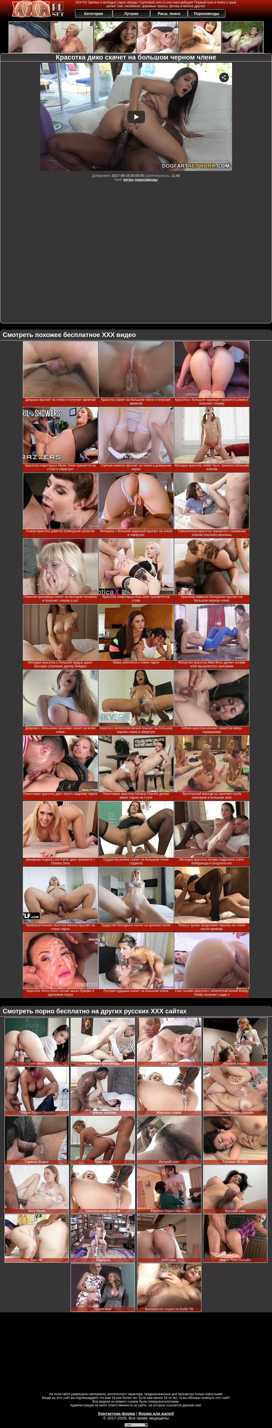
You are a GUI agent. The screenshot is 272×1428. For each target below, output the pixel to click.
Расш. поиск (169, 13)
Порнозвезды (206, 13)
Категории (93, 13)
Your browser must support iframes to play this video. (136, 117)
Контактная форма (116, 1413)
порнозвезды (146, 180)
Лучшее (131, 13)
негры (128, 180)
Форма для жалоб (156, 1413)
